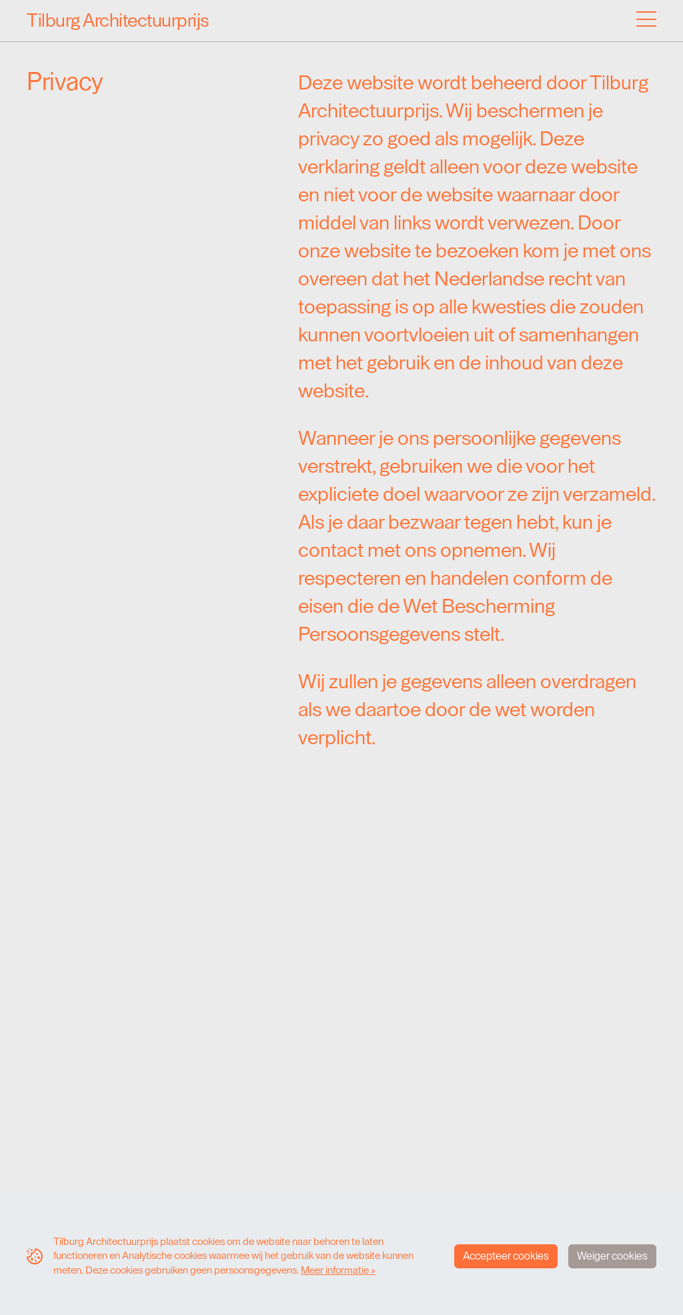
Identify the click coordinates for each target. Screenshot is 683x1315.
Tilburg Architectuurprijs (118, 20)
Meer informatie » (338, 1270)
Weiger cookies (612, 1256)
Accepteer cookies (506, 1256)
